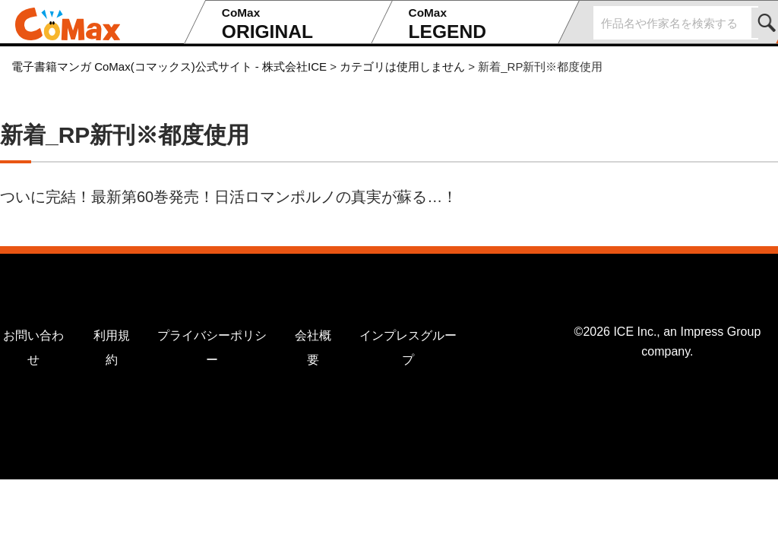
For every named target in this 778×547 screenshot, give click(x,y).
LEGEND (479, 23)
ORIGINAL (292, 23)
